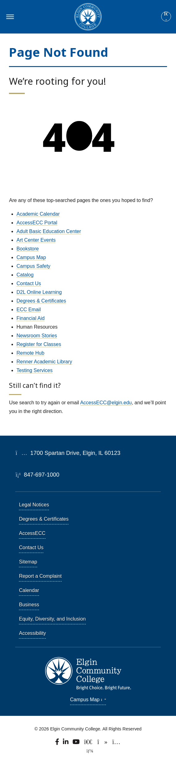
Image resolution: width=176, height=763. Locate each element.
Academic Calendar (38, 214)
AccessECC (32, 533)
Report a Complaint (40, 576)
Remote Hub (30, 353)
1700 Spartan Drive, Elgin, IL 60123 (67, 453)
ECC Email (28, 309)
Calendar (29, 590)
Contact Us (28, 283)
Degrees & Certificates (41, 300)
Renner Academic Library (44, 361)
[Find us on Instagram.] (116, 743)
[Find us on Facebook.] (57, 743)
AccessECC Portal (36, 222)
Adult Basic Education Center (48, 231)
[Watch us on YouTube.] (76, 743)
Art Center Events (35, 240)
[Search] (166, 17)
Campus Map (31, 257)
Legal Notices (34, 504)
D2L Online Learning (39, 292)
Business (29, 604)
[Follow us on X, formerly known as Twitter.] (88, 743)
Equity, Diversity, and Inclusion (52, 619)
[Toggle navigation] (9, 16)
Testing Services (34, 370)
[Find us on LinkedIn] (66, 743)
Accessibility (32, 633)
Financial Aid (30, 318)
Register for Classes (38, 344)
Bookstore (27, 248)
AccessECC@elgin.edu (106, 402)
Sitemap (28, 561)
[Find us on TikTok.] (102, 743)
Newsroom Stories (36, 335)
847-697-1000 (37, 474)
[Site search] (166, 16)
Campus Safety (33, 266)
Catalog (24, 274)
